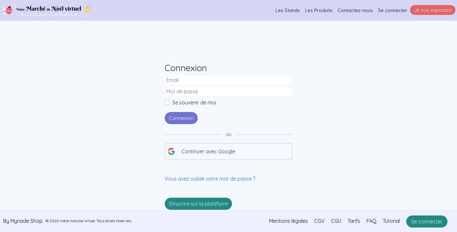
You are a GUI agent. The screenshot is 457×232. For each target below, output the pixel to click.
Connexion (181, 118)
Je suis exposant (432, 10)
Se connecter (392, 10)
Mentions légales (288, 221)
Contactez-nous (355, 10)
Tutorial (391, 221)
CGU (336, 221)
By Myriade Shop (23, 221)
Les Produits (319, 10)
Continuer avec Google (201, 151)
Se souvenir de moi (194, 102)
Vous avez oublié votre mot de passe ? (210, 179)
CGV (319, 221)
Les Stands (287, 10)
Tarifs (354, 221)
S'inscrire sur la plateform (198, 204)
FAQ (371, 221)
